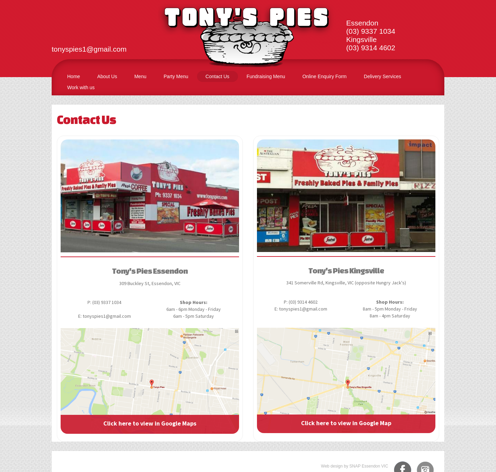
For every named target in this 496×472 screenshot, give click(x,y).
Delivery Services (382, 76)
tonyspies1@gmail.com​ (89, 49)
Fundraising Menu (266, 76)
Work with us (81, 87)
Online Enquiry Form (324, 76)
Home (73, 76)
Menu (140, 76)
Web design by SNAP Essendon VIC (354, 466)
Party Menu (176, 76)
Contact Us (217, 76)
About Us (107, 76)
